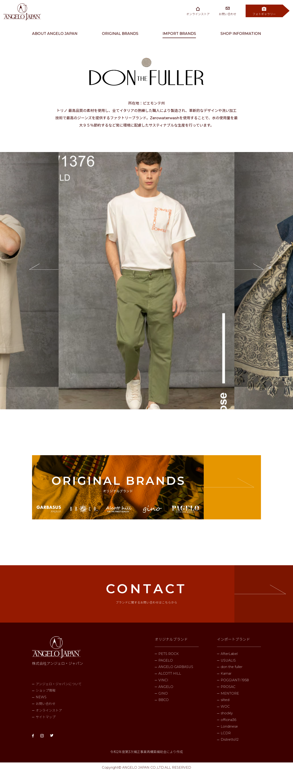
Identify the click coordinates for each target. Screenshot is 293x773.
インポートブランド (233, 639)
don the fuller (231, 667)
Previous (29, 269)
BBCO (163, 700)
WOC (225, 706)
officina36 (228, 720)
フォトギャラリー (264, 14)
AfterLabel (229, 654)
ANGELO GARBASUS (175, 667)
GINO (163, 693)
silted (225, 700)
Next (263, 269)
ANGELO (165, 687)
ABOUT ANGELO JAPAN (54, 33)
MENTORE (230, 693)
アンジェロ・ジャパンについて (58, 684)
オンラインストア (198, 14)
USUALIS (228, 660)
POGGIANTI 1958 (235, 680)
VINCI (163, 680)
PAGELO (165, 660)
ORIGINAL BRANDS (120, 33)
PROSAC (228, 687)
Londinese (229, 726)
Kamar (226, 673)
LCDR (226, 733)
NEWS (41, 697)
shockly (227, 713)
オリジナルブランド (171, 639)
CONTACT (146, 592)
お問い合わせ (227, 14)
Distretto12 (230, 739)
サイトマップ (45, 717)
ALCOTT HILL (169, 673)
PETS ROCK (168, 654)
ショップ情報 (45, 690)
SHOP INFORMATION (240, 33)
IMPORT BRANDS (179, 33)
